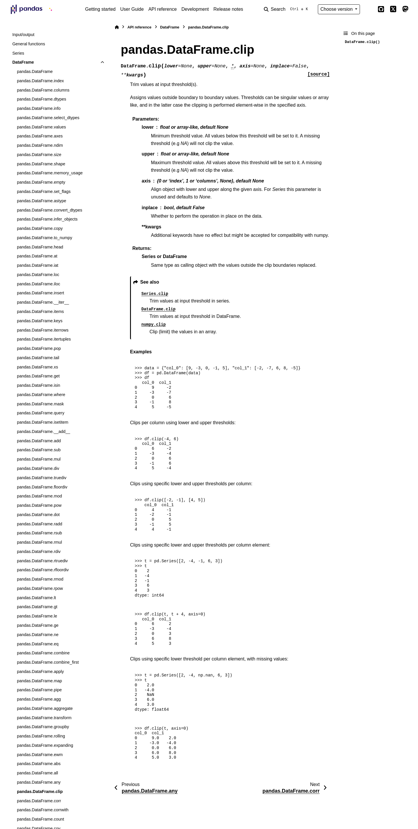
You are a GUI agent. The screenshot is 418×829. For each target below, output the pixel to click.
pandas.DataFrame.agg (39, 699)
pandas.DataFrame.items (40, 311)
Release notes (228, 9)
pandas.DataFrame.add (39, 440)
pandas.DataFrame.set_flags (44, 191)
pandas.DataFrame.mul (38, 459)
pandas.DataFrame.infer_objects (47, 219)
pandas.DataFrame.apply (40, 671)
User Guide (132, 9)
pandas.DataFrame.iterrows (43, 330)
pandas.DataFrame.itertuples (44, 339)
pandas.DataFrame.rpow (40, 588)
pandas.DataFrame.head (40, 247)
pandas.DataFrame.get (38, 376)
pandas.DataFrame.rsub (39, 533)
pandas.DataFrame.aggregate (45, 708)
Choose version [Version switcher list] (337, 9)
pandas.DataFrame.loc (38, 274)
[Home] (117, 27)
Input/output (23, 34)
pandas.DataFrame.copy (40, 228)
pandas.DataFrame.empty (41, 182)
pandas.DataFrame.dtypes (41, 99)
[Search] (287, 9)
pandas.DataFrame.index (40, 80)
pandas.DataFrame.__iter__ (43, 302)
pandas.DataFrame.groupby (43, 726)
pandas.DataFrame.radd (39, 524)
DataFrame (23, 62)
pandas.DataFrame (35, 71)
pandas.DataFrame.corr (39, 800)
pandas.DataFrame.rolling (41, 736)
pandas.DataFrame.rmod (40, 579)
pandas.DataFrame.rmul (39, 542)
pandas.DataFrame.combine (43, 653)
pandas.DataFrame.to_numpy (44, 237)
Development (195, 9)
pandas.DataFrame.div (38, 468)
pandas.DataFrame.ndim (40, 145)
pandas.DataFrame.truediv (41, 477)
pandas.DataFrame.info (38, 108)
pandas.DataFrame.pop (39, 348)
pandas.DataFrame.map (39, 680)
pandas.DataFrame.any (38, 782)
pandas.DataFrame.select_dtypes (48, 117)
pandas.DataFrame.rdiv (38, 551)
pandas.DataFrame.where (41, 394)
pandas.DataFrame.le (37, 616)
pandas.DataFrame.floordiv (42, 487)
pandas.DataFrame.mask (40, 404)
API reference (162, 9)
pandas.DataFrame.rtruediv (42, 560)
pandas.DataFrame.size (39, 154)
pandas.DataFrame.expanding (45, 745)
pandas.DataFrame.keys (39, 320)
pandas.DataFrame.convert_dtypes (49, 210)
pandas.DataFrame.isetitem (42, 422)
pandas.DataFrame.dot (38, 514)
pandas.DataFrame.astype (41, 200)
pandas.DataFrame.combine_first (48, 662)
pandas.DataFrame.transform (44, 717)
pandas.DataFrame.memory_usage (49, 173)
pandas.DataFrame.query (40, 413)
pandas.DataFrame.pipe (39, 689)
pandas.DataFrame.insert (40, 293)
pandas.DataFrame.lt (36, 597)
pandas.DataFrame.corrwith (43, 809)
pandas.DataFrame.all (37, 773)
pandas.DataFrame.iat (37, 265)
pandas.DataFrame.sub (38, 449)
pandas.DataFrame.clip (40, 791)
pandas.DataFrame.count (40, 819)
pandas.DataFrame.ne (37, 634)
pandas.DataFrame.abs (38, 763)
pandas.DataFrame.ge (37, 625)
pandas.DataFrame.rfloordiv (43, 569)
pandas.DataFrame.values (41, 127)
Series (18, 53)
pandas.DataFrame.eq (37, 644)
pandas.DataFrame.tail (38, 357)
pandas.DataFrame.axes (40, 136)
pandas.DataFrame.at (37, 256)
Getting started (100, 9)
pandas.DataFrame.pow (39, 505)
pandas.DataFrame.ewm (40, 754)
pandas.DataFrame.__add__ (43, 431)
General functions (28, 44)
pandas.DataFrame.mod (39, 496)
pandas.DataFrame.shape (41, 164)
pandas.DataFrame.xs (37, 367)
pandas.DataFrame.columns (43, 90)
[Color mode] (368, 9)
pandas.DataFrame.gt (37, 606)
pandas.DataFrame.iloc (38, 284)
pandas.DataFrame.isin (38, 385)
